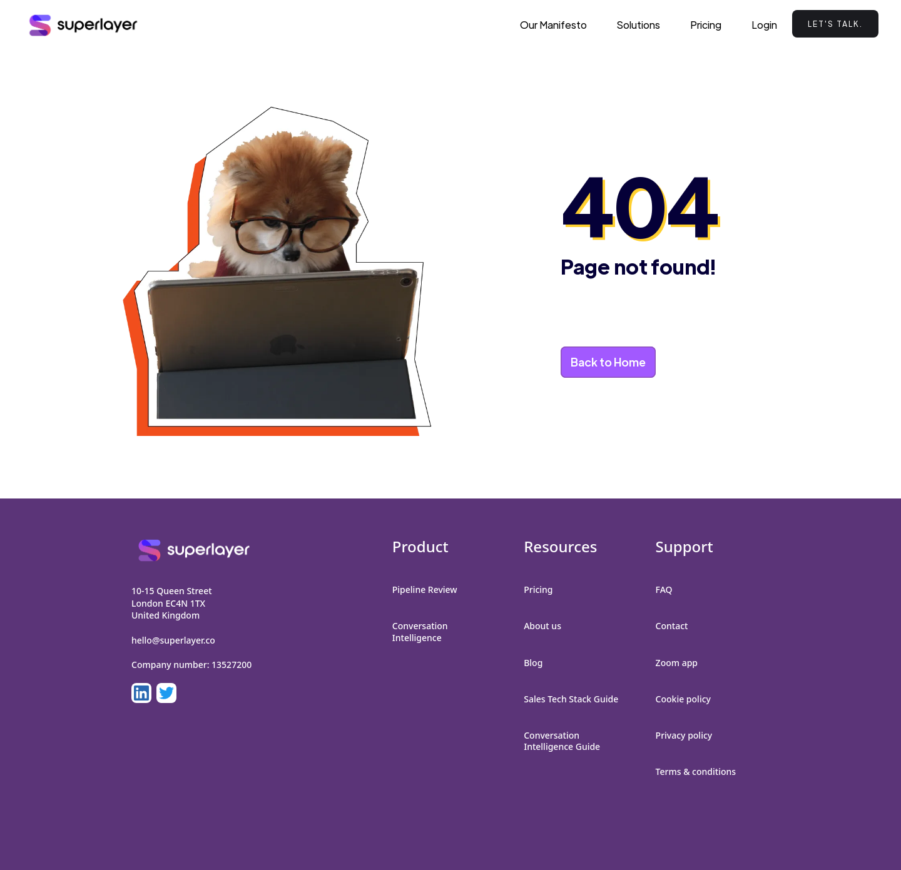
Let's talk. (835, 24)
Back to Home (608, 362)
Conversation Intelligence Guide (562, 740)
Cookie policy (683, 699)
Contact (672, 626)
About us (542, 626)
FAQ (664, 589)
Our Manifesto (553, 24)
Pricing (705, 24)
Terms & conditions (696, 771)
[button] (638, 25)
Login (764, 24)
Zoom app (677, 663)
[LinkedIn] (141, 693)
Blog (533, 663)
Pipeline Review (424, 589)
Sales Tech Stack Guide (571, 699)
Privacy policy (684, 735)
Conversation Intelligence (420, 631)
